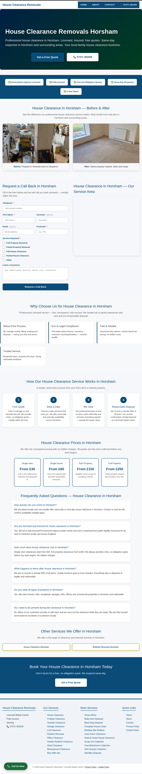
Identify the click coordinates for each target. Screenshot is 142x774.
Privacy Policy (132, 728)
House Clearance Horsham (36, 648)
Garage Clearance (56, 728)
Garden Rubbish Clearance (60, 743)
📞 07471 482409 (128, 5)
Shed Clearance (54, 747)
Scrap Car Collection (94, 743)
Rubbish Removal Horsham (106, 648)
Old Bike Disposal (92, 754)
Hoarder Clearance (56, 724)
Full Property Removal (15, 243)
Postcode (42, 226)
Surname (45, 215)
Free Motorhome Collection (97, 747)
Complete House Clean (95, 728)
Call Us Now (15, 766)
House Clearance (55, 717)
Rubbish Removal (55, 735)
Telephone (8, 203)
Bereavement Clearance (58, 751)
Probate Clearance (56, 720)
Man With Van (53, 754)
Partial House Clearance (16, 256)
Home (84, 5)
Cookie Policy (132, 732)
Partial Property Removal (16, 247)
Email (9, 226)
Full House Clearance (15, 251)
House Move (90, 717)
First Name (9, 215)
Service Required (12, 238)
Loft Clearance (54, 732)
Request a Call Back (35, 288)
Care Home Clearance (95, 735)
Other (7, 260)
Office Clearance (55, 739)
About (95, 5)
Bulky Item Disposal (93, 720)
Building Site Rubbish (94, 732)
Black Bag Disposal (93, 724)
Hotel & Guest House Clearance (99, 739)
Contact (110, 5)
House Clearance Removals (22, 4)
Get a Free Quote (47, 57)
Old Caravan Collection (95, 751)
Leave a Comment (11, 265)
